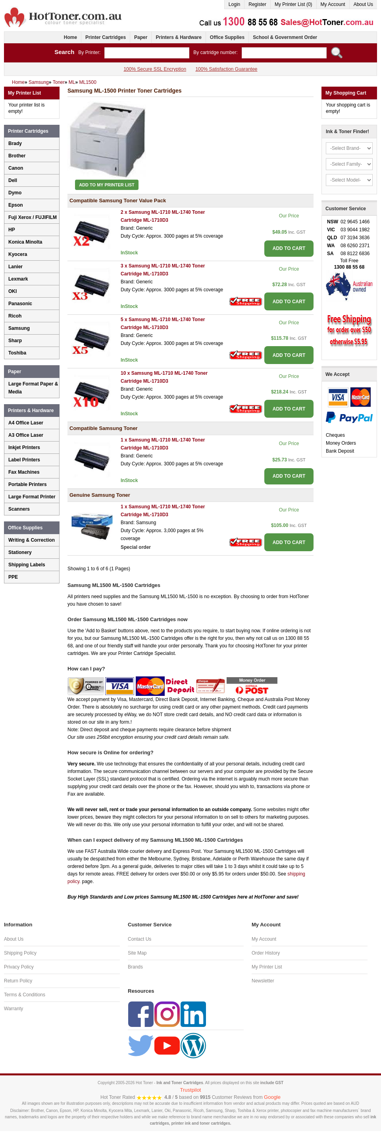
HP (11, 229)
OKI (12, 291)
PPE (13, 577)
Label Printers (24, 460)
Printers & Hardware (178, 37)
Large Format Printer (32, 497)
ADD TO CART (289, 248)
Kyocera (17, 254)
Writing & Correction (31, 540)
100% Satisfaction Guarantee (226, 69)
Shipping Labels (26, 565)
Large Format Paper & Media (33, 388)
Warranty (13, 1008)
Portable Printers (27, 484)
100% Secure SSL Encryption (154, 69)
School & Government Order (285, 37)
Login (234, 4)
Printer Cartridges (105, 37)
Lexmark (18, 279)
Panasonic (20, 303)
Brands (135, 967)
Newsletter (263, 981)
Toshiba (17, 353)
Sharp (15, 340)
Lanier (15, 266)
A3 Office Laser (25, 435)
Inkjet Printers (24, 447)
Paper (140, 37)
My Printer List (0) (293, 4)
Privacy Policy (19, 967)
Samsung (19, 328)
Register (257, 4)
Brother (16, 156)
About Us (363, 4)
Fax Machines (24, 472)
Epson (15, 205)
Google (272, 1097)
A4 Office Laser (25, 423)
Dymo (14, 193)
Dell (12, 180)
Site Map (137, 953)
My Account (333, 4)
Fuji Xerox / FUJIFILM (32, 217)
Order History (266, 953)
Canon (15, 168)
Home (70, 37)
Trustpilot (190, 1090)
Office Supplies (227, 37)
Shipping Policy (20, 953)
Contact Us (139, 939)
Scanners (19, 509)
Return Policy (18, 981)
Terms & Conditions (24, 995)
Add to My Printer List (107, 184)
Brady (15, 143)
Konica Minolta (25, 242)
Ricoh (14, 316)
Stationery (20, 552)
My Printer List (267, 967)
